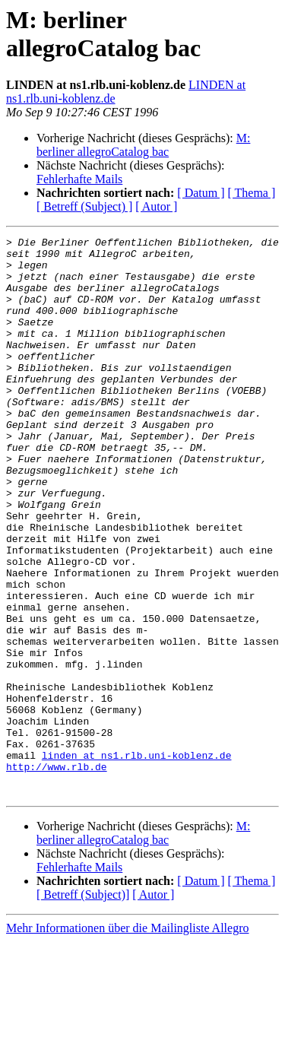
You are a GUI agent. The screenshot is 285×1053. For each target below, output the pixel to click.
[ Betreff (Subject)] (82, 1006)
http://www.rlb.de (56, 873)
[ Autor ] (156, 206)
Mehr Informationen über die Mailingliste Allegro (127, 1039)
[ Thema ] (252, 192)
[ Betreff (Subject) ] (84, 206)
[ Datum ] (200, 192)
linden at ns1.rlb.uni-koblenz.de (137, 860)
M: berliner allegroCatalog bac (143, 145)
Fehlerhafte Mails (79, 179)
